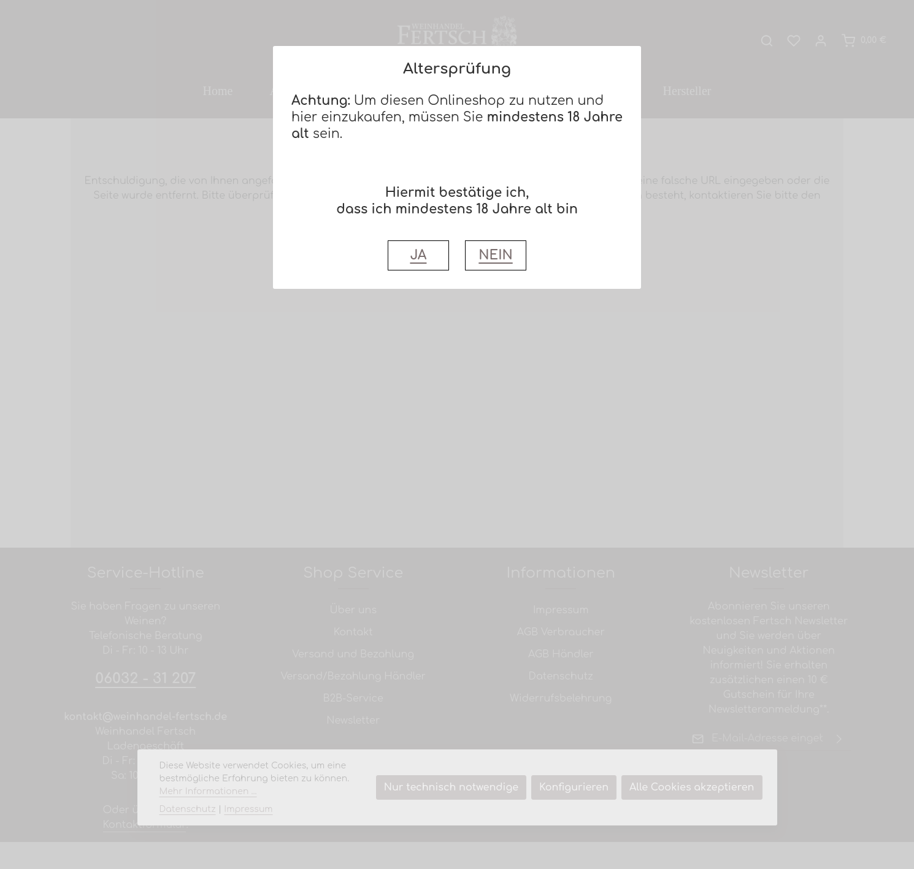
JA (418, 255)
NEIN (495, 255)
